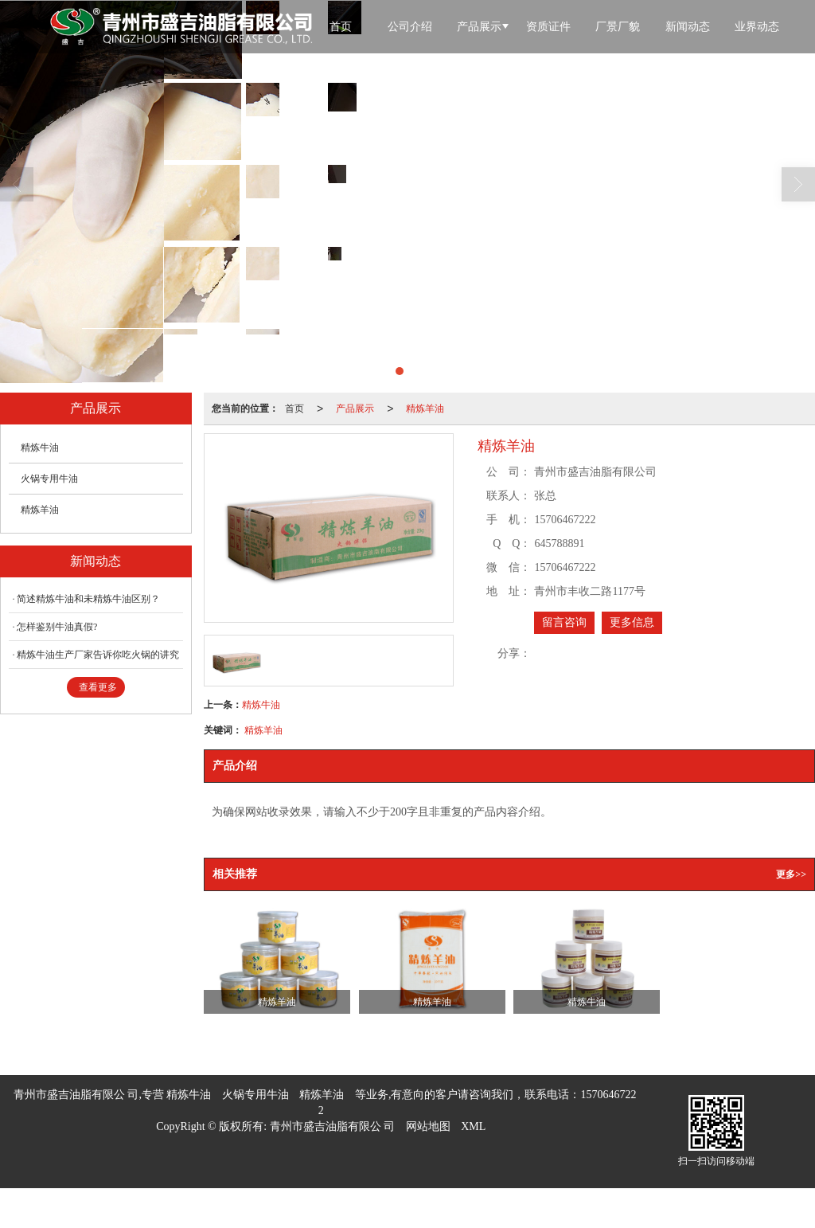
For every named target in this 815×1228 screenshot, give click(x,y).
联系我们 (402, 84)
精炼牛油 (261, 704)
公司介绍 (410, 27)
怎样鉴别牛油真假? (57, 626)
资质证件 (548, 27)
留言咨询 (564, 622)
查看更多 (98, 687)
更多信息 (632, 622)
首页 (341, 27)
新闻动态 (687, 27)
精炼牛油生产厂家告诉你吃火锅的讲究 (98, 654)
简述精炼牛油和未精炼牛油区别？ (88, 598)
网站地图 (428, 1126)
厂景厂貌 (617, 27)
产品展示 (479, 27)
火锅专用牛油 (49, 478)
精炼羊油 (425, 408)
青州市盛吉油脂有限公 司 (333, 1126)
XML (473, 1126)
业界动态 (757, 27)
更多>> (791, 874)
